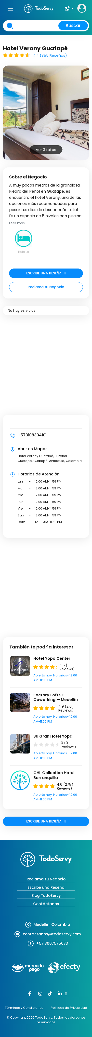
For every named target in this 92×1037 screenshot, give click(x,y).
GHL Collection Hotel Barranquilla (53, 775)
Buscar (73, 25)
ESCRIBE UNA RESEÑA (46, 273)
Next (83, 106)
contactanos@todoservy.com (52, 934)
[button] (68, 9)
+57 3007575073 (52, 943)
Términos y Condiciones (24, 1008)
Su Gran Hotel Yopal (53, 736)
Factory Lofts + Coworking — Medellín (55, 697)
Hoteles (23, 252)
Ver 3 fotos (46, 149)
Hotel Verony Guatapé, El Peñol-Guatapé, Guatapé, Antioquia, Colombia (50, 458)
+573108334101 (32, 435)
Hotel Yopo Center (51, 658)
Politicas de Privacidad (69, 1008)
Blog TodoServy (46, 895)
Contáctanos (46, 903)
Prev (8, 106)
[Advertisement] (46, 369)
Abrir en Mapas (33, 449)
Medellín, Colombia (52, 924)
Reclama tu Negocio (46, 286)
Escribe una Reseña (46, 887)
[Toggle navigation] (10, 8)
